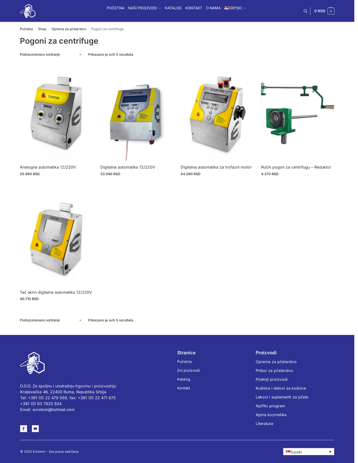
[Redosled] (51, 54)
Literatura (264, 423)
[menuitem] (308, 451)
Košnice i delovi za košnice (281, 388)
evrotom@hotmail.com (54, 409)
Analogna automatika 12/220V (48, 167)
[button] (324, 11)
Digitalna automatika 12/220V (127, 167)
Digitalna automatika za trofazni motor (216, 167)
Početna (26, 29)
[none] (308, 451)
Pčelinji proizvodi (272, 379)
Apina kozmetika (271, 414)
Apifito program (270, 405)
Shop (42, 29)
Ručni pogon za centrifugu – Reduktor (296, 167)
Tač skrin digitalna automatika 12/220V (56, 292)
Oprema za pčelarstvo (69, 29)
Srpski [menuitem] (296, 451)
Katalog (183, 379)
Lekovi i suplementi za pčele (282, 397)
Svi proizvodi (188, 370)
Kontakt (183, 388)
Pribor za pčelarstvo (274, 370)
